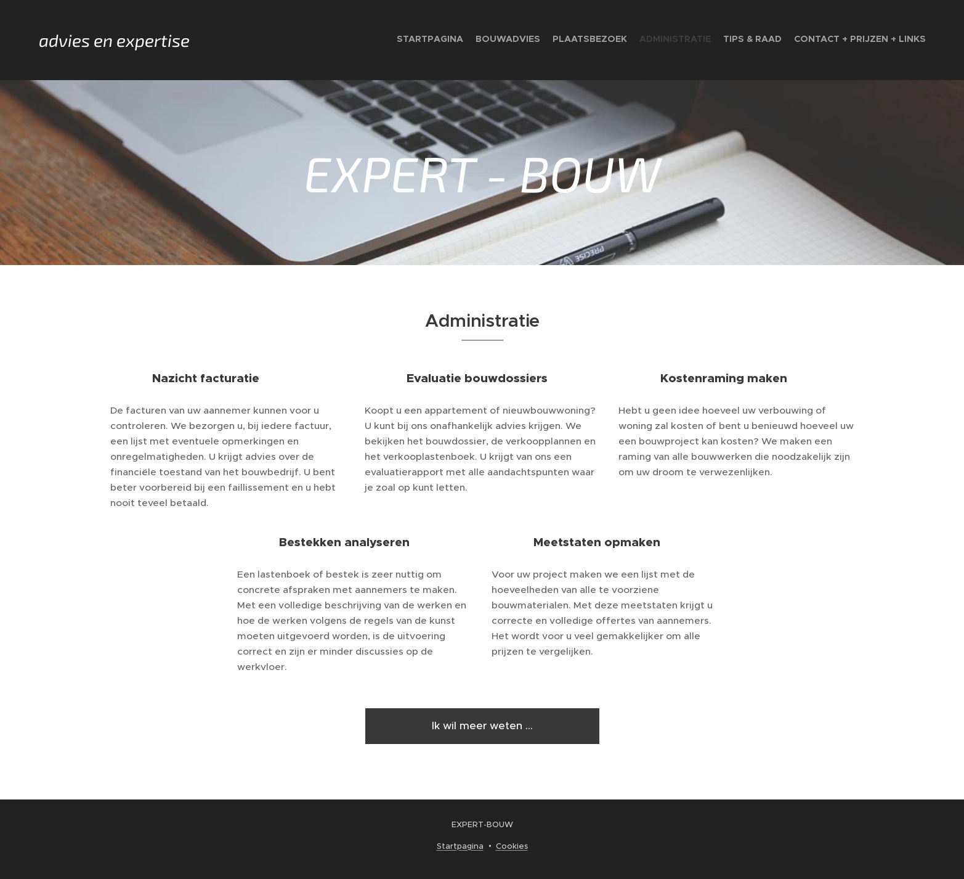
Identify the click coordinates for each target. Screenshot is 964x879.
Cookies (512, 846)
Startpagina (460, 846)
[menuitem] (865, 40)
